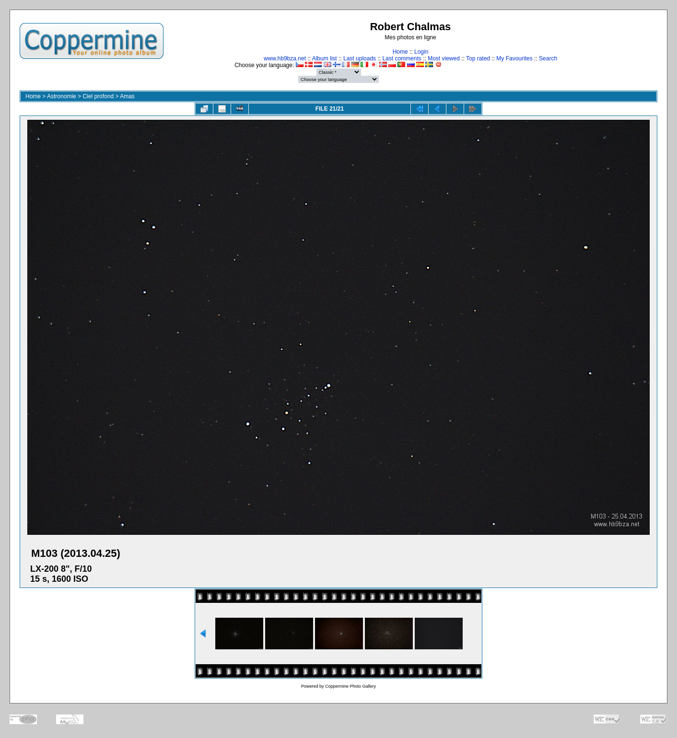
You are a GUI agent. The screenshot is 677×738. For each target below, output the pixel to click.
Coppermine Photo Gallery (350, 686)
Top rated (478, 58)
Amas (127, 96)
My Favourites (514, 58)
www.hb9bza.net (285, 58)
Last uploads (359, 58)
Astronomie (61, 96)
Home (400, 51)
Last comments (401, 58)
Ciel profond (98, 96)
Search (548, 58)
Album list (324, 58)
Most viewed (444, 58)
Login (421, 51)
